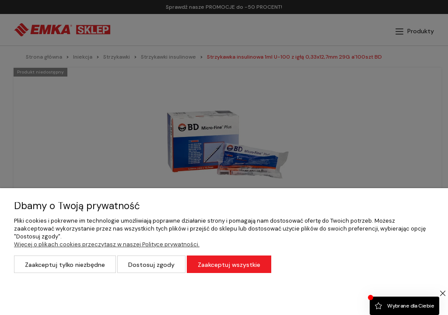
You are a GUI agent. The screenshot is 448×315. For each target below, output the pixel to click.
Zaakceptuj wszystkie (229, 265)
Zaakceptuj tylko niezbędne (65, 265)
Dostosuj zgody (151, 265)
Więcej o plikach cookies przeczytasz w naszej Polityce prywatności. (107, 244)
